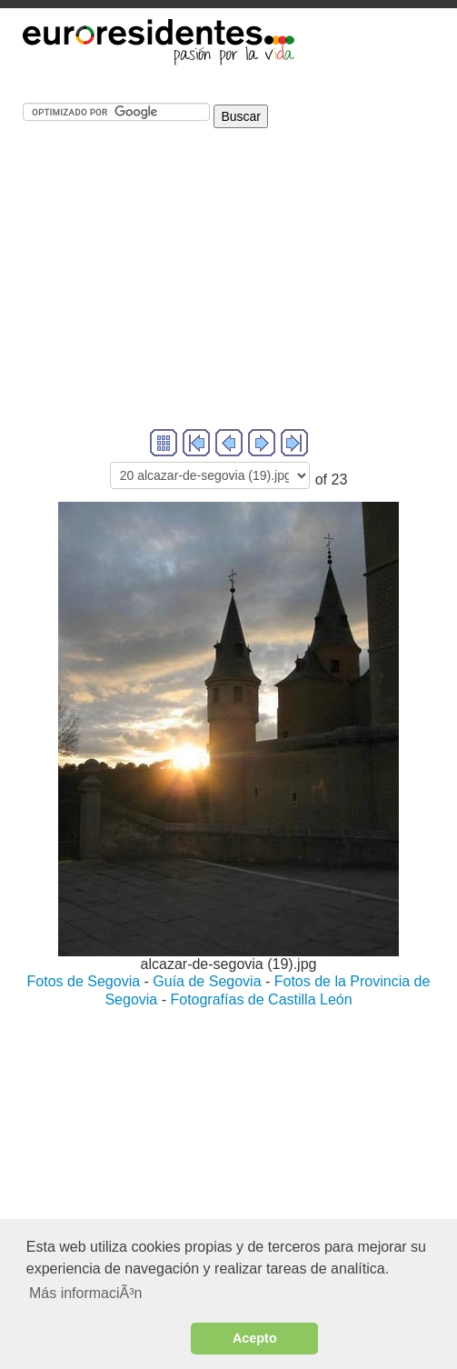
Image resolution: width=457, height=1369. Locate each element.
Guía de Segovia (207, 981)
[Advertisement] (228, 298)
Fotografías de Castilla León (261, 999)
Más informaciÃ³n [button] (85, 1293)
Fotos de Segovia (84, 981)
